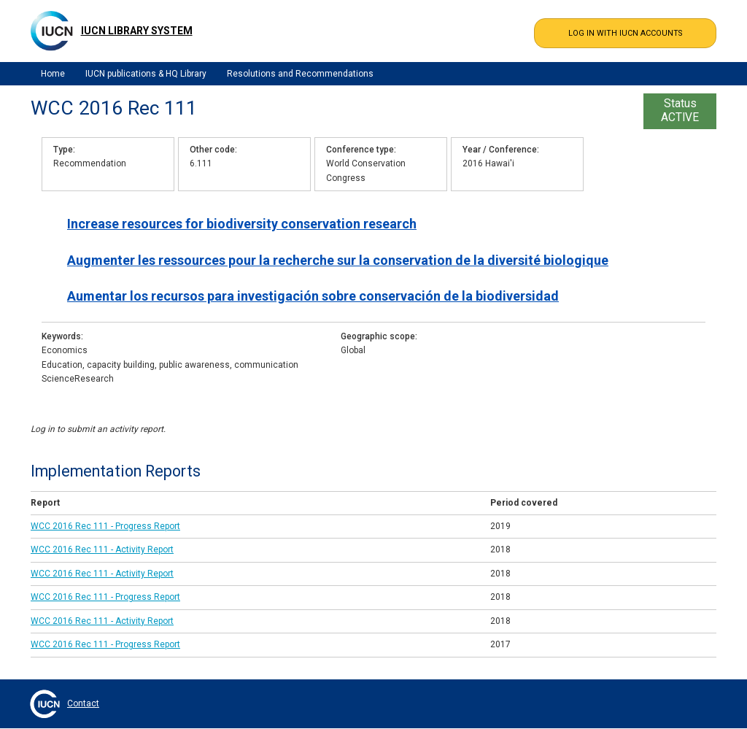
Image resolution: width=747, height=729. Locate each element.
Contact (83, 703)
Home (53, 74)
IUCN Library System (137, 30)
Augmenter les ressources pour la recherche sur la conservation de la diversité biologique (337, 260)
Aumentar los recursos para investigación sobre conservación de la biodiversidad (313, 296)
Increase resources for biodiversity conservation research (242, 223)
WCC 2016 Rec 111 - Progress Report (105, 526)
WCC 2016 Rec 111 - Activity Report (102, 549)
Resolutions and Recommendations (300, 74)
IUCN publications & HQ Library (145, 74)
